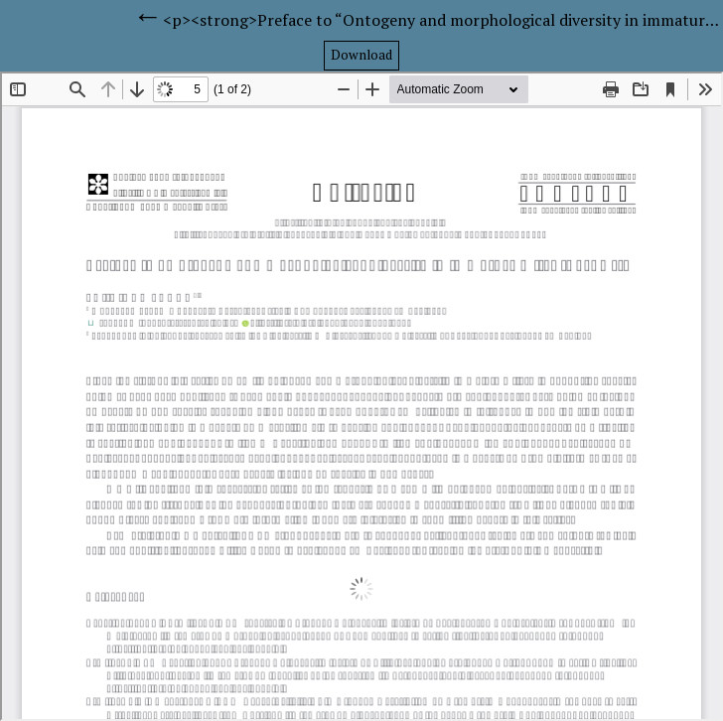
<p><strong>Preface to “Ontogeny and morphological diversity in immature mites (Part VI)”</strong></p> (443, 20)
